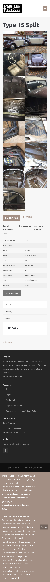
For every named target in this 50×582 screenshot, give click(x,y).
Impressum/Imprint (14, 405)
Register (9, 394)
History (8, 304)
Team (8, 389)
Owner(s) (9, 311)
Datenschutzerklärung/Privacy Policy (21, 411)
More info (15, 578)
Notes (7, 318)
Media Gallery (11, 400)
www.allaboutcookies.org (18, 494)
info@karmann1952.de (12, 376)
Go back (8, 342)
